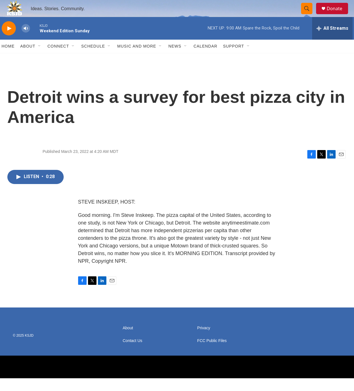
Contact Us (132, 353)
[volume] (26, 41)
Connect (58, 59)
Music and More (136, 59)
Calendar (205, 59)
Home (8, 59)
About (27, 59)
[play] (8, 41)
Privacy (203, 341)
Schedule (93, 59)
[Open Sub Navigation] (39, 59)
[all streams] (332, 41)
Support (233, 59)
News (174, 59)
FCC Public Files (212, 353)
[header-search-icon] (309, 15)
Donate (338, 15)
